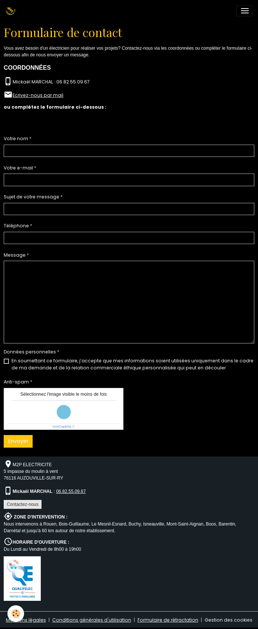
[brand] (12, 10)
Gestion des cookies (228, 620)
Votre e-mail (18, 168)
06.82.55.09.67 (71, 491)
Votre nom (16, 138)
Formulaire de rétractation (168, 620)
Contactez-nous (23, 504)
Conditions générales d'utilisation (91, 620)
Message (15, 255)
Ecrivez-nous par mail (38, 95)
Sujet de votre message (31, 197)
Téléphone (16, 226)
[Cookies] (15, 613)
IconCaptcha (62, 426)
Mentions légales (26, 620)
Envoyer (18, 441)
